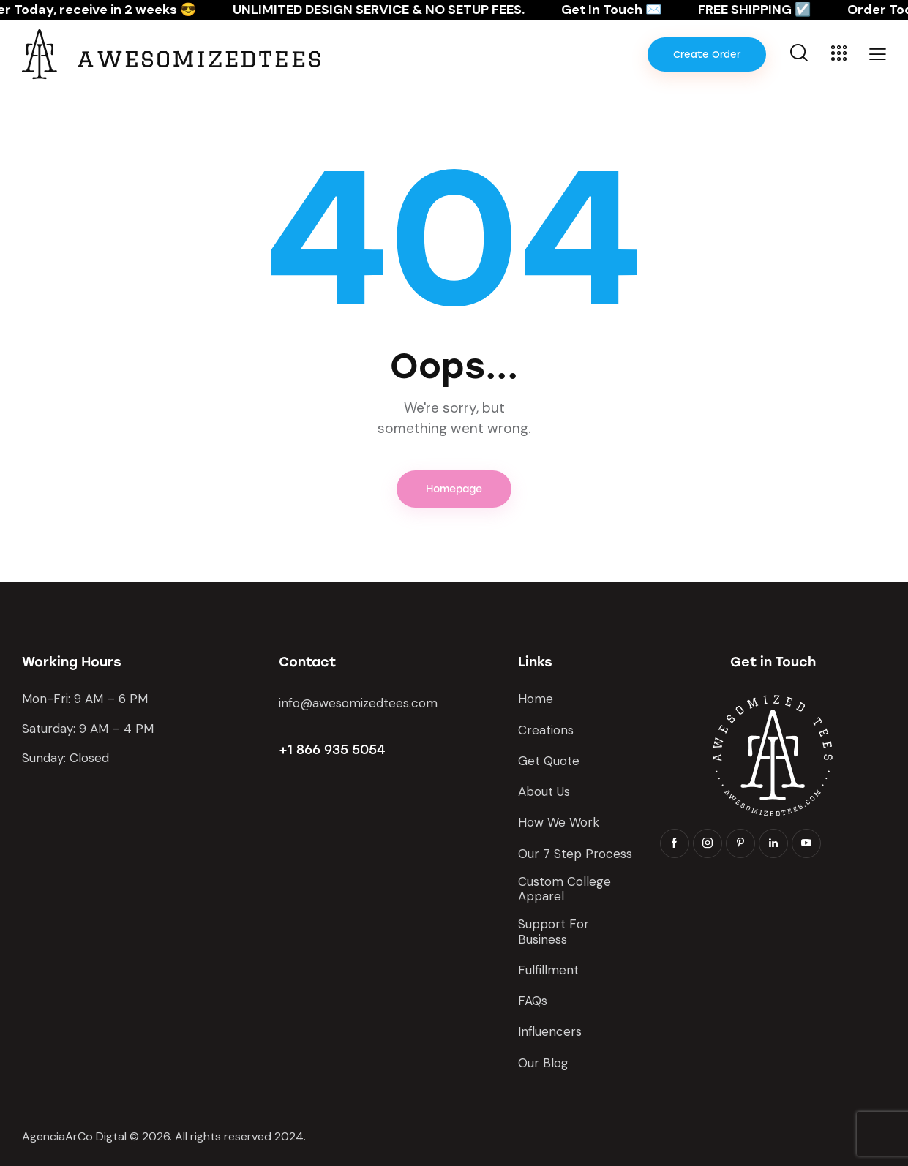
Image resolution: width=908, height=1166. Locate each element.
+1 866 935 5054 (332, 750)
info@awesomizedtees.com (358, 703)
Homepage (454, 489)
